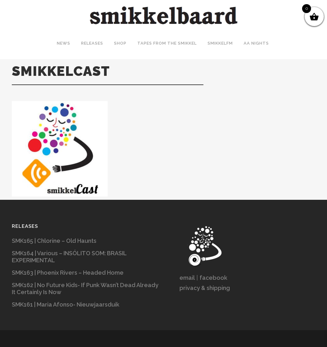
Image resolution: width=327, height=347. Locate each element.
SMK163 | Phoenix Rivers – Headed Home (68, 272)
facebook (213, 277)
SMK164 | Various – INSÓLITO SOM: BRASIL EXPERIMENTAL (69, 257)
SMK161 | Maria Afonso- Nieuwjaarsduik (65, 304)
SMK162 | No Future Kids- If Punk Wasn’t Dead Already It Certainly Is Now (85, 288)
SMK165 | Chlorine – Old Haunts (54, 240)
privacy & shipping (204, 288)
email (187, 277)
